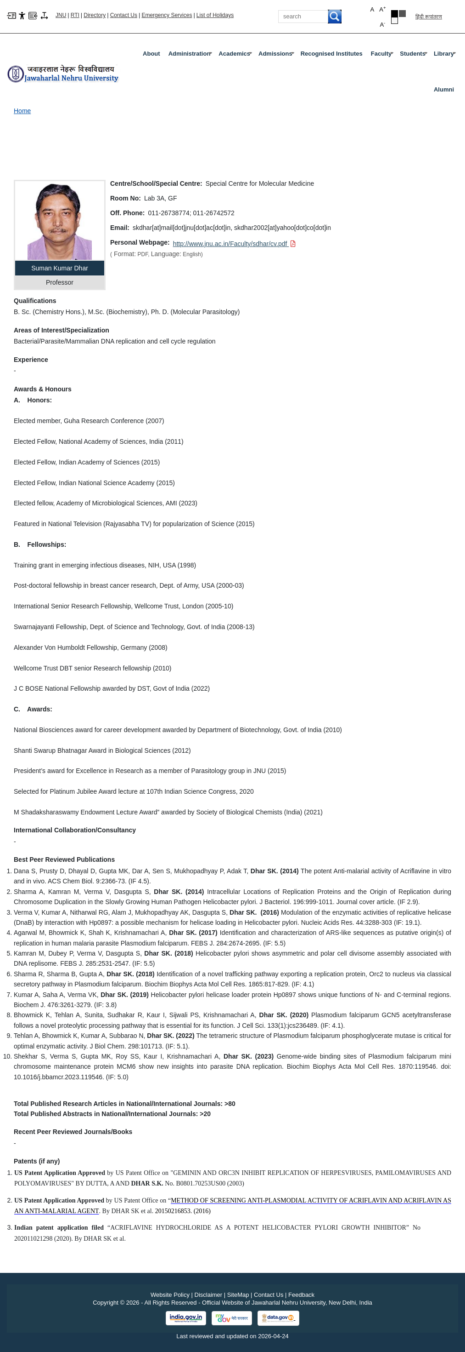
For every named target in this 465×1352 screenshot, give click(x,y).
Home (22, 111)
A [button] (382, 9)
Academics (236, 55)
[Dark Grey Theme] (402, 13)
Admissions (277, 55)
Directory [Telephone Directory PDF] (95, 15)
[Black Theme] (394, 13)
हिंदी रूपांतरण (428, 16)
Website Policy (170, 1294)
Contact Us (123, 15)
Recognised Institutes (332, 53)
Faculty (383, 55)
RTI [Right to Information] (75, 15)
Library (445, 55)
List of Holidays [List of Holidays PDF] (215, 15)
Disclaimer (209, 1294)
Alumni (444, 89)
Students (414, 55)
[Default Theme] (394, 20)
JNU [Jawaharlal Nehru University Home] (61, 15)
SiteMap (238, 1294)
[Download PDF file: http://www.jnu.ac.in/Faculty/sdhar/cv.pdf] (234, 243)
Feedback (301, 1294)
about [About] (151, 53)
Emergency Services (166, 15)
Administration (191, 55)
